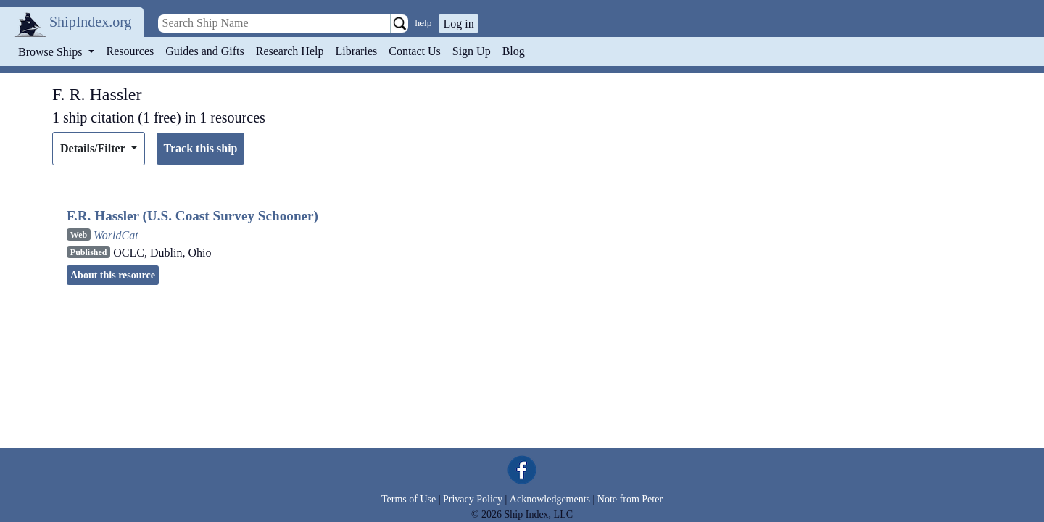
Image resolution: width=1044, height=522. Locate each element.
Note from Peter (630, 499)
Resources (130, 51)
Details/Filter (94, 148)
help (423, 22)
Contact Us (415, 51)
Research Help (290, 51)
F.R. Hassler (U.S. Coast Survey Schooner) (192, 215)
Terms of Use (408, 499)
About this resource (112, 275)
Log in (458, 23)
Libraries (356, 51)
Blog (513, 51)
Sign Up (471, 51)
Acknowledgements (550, 499)
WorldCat (116, 235)
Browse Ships (51, 52)
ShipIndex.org (90, 22)
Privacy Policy (472, 499)
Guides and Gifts (204, 51)
